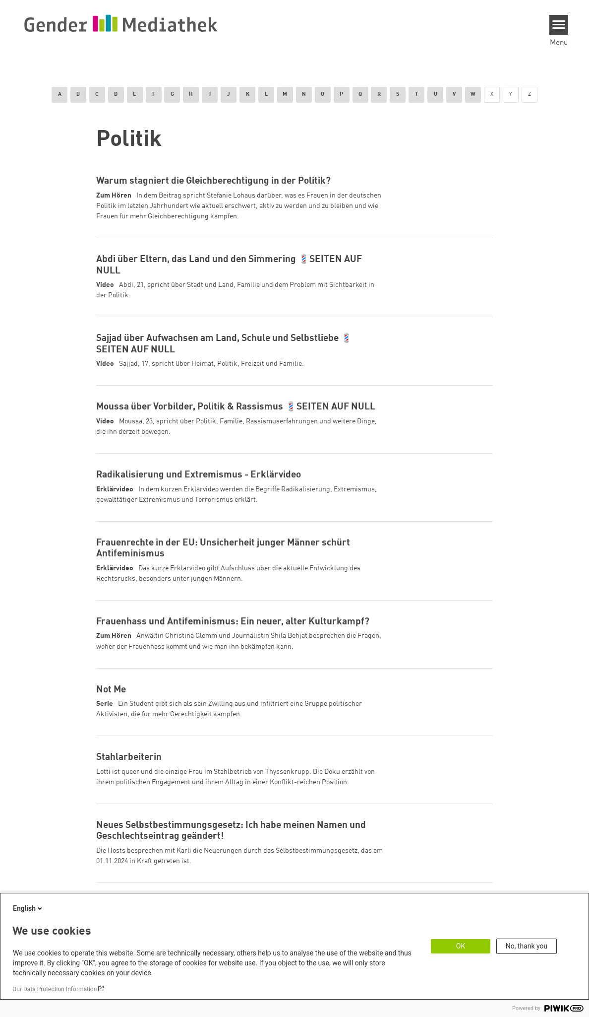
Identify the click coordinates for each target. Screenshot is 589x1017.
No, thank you (527, 946)
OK (460, 946)
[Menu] (559, 25)
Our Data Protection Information (54, 989)
